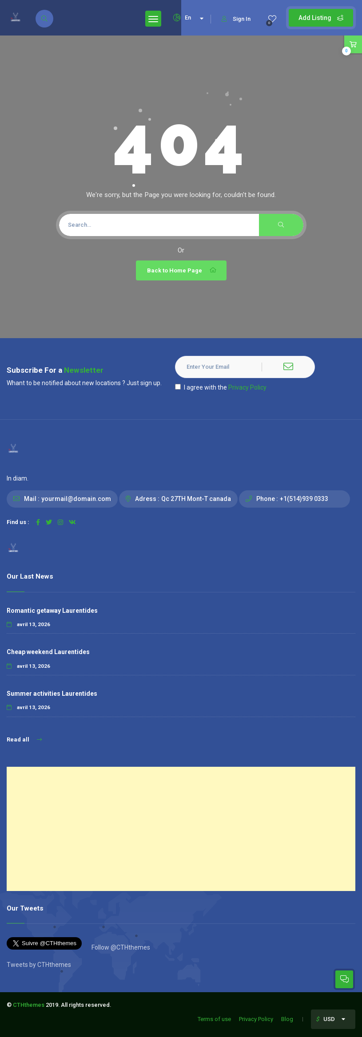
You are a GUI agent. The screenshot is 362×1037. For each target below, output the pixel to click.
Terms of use (214, 1019)
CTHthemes (28, 1005)
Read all (24, 739)
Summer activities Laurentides (52, 693)
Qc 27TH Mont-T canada (196, 498)
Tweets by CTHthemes (39, 964)
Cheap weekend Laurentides (48, 651)
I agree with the (221, 387)
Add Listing (320, 17)
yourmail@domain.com (76, 498)
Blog (287, 1019)
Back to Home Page (182, 270)
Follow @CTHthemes (120, 947)
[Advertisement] (181, 829)
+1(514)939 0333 (304, 498)
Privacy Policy (247, 387)
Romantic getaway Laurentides (52, 610)
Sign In (236, 19)
